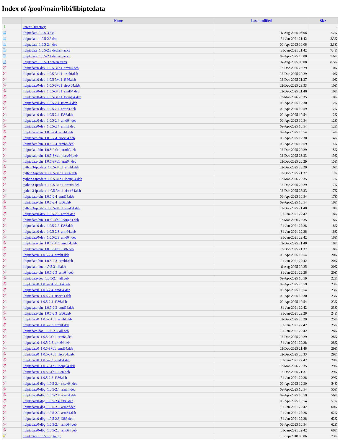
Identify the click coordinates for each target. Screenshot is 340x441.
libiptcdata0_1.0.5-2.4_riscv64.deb (47, 296)
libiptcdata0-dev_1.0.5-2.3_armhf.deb (49, 214)
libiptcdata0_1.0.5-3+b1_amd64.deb (48, 348)
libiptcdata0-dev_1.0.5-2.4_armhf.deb (49, 126)
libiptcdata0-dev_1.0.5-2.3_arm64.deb (49, 231)
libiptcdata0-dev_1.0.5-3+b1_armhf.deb (50, 74)
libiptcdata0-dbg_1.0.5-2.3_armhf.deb (49, 407)
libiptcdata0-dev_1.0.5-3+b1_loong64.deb (52, 97)
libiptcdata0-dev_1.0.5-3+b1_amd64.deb (51, 91)
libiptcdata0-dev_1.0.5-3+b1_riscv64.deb (51, 85)
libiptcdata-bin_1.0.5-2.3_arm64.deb (48, 272)
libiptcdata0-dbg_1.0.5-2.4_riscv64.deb (50, 383)
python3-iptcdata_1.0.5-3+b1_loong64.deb (52, 179)
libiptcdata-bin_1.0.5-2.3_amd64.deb (48, 307)
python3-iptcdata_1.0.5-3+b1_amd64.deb (51, 208)
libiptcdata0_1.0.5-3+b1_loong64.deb (49, 366)
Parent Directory (34, 27)
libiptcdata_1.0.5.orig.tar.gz (42, 436)
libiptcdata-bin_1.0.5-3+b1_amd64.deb (50, 243)
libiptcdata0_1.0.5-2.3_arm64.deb (46, 342)
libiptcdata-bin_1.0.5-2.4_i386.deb (47, 202)
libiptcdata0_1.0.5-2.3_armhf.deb (46, 325)
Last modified (261, 21)
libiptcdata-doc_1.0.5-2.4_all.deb (46, 278)
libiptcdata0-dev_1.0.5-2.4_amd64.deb (49, 120)
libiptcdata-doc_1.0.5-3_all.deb (44, 266)
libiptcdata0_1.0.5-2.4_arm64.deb (46, 284)
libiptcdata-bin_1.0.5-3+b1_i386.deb (48, 249)
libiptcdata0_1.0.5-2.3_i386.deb (45, 378)
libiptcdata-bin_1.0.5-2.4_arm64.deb (48, 144)
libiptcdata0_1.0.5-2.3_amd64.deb (46, 360)
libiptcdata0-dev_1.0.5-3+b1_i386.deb (49, 79)
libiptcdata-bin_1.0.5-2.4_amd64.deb (48, 196)
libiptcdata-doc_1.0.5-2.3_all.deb (46, 331)
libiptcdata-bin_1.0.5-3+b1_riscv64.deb (50, 155)
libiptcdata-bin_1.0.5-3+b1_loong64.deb (51, 220)
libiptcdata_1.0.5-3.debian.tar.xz (45, 62)
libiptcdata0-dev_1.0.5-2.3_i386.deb (48, 226)
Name (118, 21)
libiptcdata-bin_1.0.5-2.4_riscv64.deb (49, 138)
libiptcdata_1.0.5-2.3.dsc (40, 38)
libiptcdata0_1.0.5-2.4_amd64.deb (46, 290)
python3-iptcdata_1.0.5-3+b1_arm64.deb (51, 185)
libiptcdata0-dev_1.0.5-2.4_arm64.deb (49, 109)
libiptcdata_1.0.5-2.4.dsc (40, 44)
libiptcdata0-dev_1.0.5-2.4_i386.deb (48, 114)
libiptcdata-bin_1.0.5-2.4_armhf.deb (48, 132)
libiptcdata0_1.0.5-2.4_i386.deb (45, 302)
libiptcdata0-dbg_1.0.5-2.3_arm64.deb (49, 413)
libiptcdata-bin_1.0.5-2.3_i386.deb (47, 313)
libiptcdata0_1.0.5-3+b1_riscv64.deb (48, 354)
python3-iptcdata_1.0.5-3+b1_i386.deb (50, 173)
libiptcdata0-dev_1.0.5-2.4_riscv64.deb (50, 103)
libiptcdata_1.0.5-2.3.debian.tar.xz (46, 50)
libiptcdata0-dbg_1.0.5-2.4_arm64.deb (49, 395)
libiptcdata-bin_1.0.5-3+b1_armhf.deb (49, 150)
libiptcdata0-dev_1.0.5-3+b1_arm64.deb (50, 68)
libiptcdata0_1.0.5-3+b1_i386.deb (46, 372)
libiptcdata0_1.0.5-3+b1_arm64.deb (47, 337)
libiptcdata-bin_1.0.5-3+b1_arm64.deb (49, 161)
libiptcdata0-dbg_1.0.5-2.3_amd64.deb (50, 430)
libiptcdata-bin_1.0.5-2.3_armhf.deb (48, 261)
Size (323, 21)
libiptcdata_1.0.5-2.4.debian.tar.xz (46, 56)
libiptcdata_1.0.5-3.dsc (38, 33)
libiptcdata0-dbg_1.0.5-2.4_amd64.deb (50, 424)
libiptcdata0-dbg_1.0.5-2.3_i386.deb (48, 418)
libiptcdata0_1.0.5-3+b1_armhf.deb (47, 319)
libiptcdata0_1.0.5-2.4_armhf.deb (46, 255)
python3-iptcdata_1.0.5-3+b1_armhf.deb (51, 167)
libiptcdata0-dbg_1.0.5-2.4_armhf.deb (49, 389)
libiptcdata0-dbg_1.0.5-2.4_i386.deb (48, 401)
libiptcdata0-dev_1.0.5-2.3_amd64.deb (49, 237)
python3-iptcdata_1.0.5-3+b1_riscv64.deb (52, 190)
